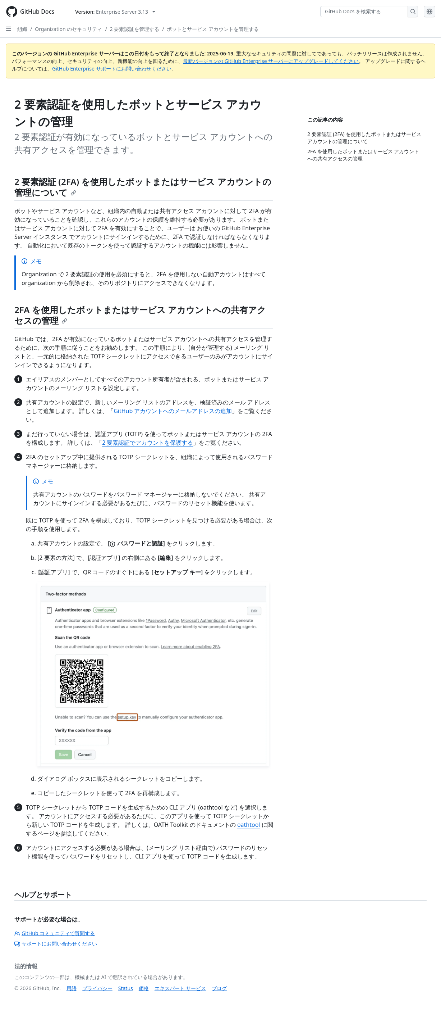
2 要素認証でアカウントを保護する (147, 443)
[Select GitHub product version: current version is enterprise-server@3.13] (115, 11)
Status (125, 988)
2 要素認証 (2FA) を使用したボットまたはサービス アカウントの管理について (142, 187)
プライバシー (97, 988)
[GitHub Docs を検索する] (364, 11)
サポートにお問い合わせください (55, 943)
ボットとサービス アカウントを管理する (213, 29)
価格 (144, 988)
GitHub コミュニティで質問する (54, 933)
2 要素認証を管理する (135, 29)
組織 (22, 29)
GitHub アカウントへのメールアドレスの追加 (173, 411)
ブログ (219, 988)
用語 (71, 988)
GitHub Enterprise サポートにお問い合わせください (111, 68)
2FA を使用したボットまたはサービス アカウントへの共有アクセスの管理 (140, 315)
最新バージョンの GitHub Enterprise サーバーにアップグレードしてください (271, 61)
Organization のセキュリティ (68, 29)
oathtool (248, 825)
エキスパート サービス (180, 988)
